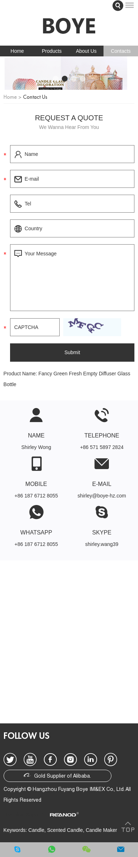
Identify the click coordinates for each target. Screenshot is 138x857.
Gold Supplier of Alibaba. (57, 775)
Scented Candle (65, 830)
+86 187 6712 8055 (36, 544)
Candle (36, 830)
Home (17, 51)
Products (51, 51)
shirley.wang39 (101, 544)
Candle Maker (101, 830)
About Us (86, 51)
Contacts (120, 51)
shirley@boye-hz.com (102, 496)
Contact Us (35, 96)
